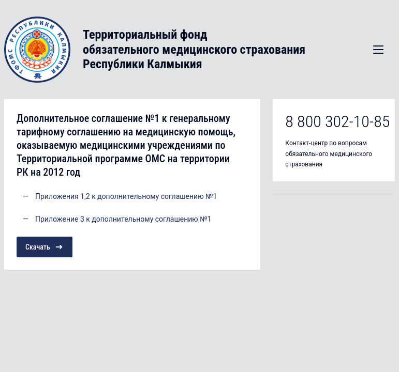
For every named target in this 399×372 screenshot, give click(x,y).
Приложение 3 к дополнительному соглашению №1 (123, 219)
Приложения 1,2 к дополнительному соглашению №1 (126, 196)
